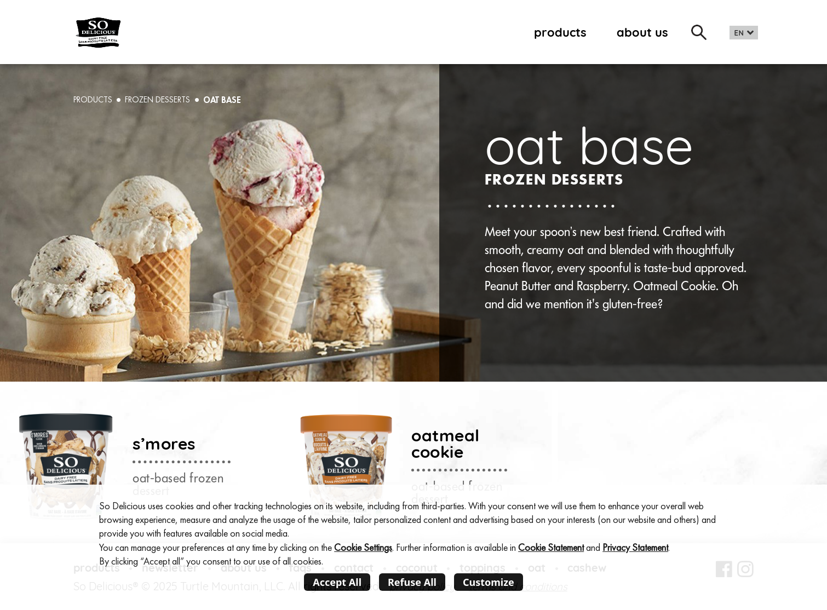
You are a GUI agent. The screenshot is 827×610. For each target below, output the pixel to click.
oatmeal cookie (445, 443)
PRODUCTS (92, 99)
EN (739, 33)
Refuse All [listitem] (412, 582)
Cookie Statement (551, 547)
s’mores (164, 443)
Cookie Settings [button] (363, 547)
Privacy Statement (635, 547)
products (560, 32)
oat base (222, 99)
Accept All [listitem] (337, 582)
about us (642, 32)
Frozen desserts (157, 99)
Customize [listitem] (488, 582)
